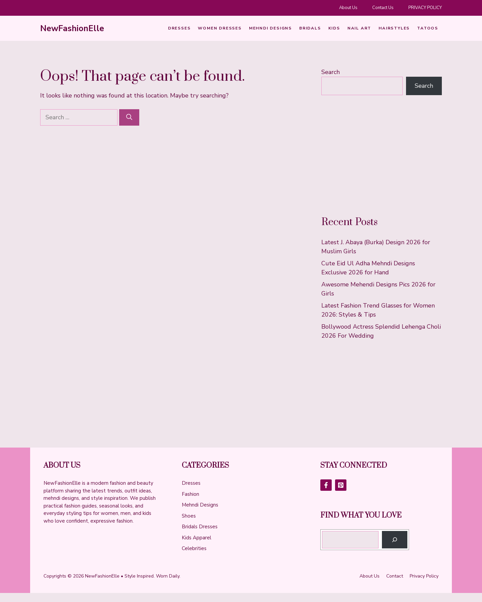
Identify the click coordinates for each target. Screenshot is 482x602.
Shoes (189, 516)
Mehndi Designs (270, 28)
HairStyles (394, 28)
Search (330, 72)
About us (369, 576)
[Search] (129, 117)
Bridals (310, 28)
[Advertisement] (381, 155)
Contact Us (383, 8)
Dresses (179, 28)
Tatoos (427, 28)
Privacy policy (424, 576)
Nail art (359, 28)
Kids (334, 28)
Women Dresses (219, 28)
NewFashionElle (72, 28)
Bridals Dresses (200, 526)
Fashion (190, 494)
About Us (348, 8)
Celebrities (194, 548)
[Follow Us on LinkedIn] (340, 485)
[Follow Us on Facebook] (326, 485)
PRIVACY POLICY (425, 8)
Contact (394, 576)
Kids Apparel (196, 537)
